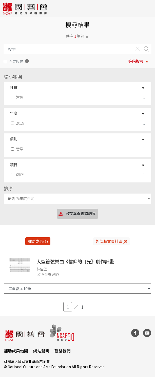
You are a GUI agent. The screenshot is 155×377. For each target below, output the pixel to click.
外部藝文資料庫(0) (111, 241)
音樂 (18, 148)
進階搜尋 (136, 61)
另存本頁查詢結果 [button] (77, 214)
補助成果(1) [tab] (38, 241)
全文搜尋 (16, 61)
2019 (18, 123)
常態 (18, 97)
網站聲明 (41, 351)
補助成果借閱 (16, 351)
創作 (18, 174)
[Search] (67, 49)
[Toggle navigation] (147, 9)
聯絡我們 (62, 351)
